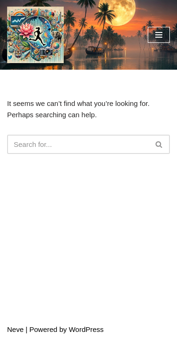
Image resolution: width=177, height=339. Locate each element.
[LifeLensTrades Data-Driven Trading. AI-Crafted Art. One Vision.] (35, 35)
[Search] (78, 144)
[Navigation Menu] (159, 35)
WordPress (86, 329)
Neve (15, 329)
